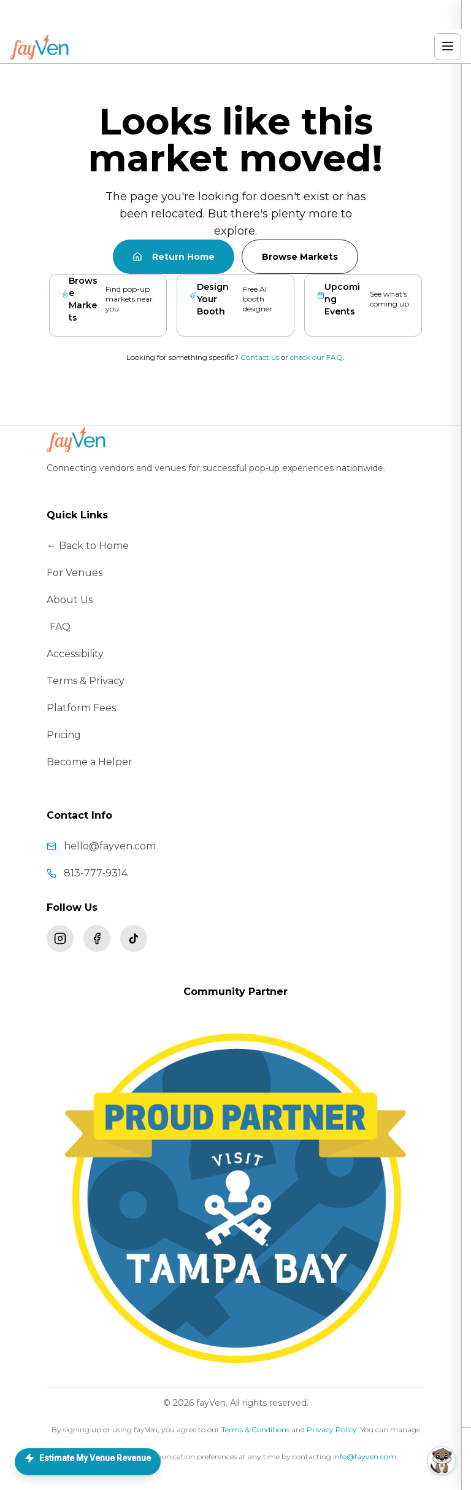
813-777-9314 (96, 873)
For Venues (74, 573)
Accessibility (75, 654)
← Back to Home (88, 546)
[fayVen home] (40, 46)
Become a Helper (89, 762)
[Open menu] (447, 46)
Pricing (64, 735)
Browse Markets (300, 256)
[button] (352, 1460)
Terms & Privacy (85, 681)
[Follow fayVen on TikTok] (133, 938)
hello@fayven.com (110, 846)
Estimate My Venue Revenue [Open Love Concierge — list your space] (88, 1458)
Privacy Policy (332, 1429)
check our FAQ (316, 357)
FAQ (60, 627)
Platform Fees (81, 708)
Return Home (173, 256)
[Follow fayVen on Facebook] (96, 938)
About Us (70, 600)
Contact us (259, 357)
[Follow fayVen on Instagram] (60, 938)
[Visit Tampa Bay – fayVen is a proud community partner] (235, 1198)
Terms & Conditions (255, 1429)
